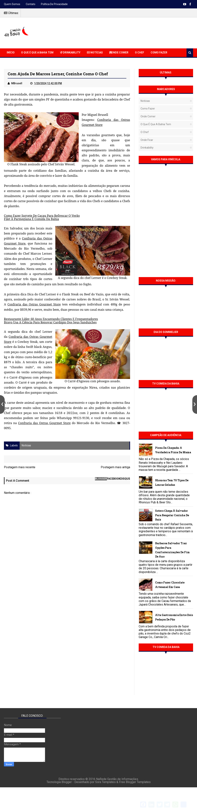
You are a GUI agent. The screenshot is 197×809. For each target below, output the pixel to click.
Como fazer (148, 108)
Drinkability (70, 52)
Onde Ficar (147, 139)
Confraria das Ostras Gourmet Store (34, 304)
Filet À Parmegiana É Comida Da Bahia (31, 219)
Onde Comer (118, 52)
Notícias (95, 52)
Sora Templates (105, 782)
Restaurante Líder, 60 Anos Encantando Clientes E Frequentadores (51, 319)
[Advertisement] (125, 32)
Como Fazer (159, 52)
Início (11, 52)
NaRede (101, 779)
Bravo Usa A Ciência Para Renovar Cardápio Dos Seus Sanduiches (50, 322)
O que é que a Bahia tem (156, 124)
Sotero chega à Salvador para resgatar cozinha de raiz (172, 515)
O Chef (139, 52)
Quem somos (12, 4)
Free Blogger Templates (135, 782)
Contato (30, 4)
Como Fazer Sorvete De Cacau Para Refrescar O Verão (42, 216)
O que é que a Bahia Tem (37, 52)
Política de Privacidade (54, 4)
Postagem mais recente (19, 467)
